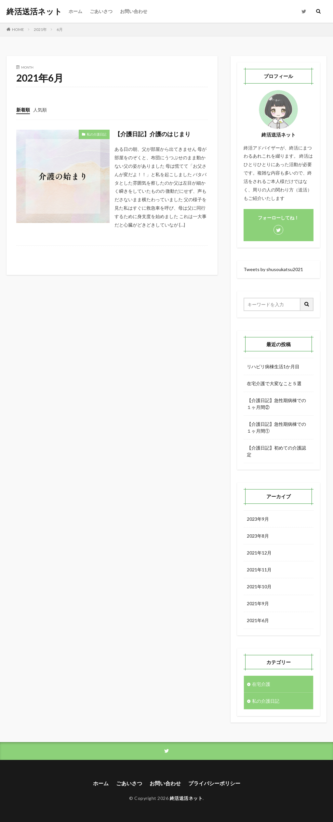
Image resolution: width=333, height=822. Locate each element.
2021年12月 (259, 552)
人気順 (40, 109)
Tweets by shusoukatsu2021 (273, 269)
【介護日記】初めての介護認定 (276, 451)
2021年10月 (259, 586)
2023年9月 (258, 519)
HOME (18, 29)
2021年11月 (259, 569)
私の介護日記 (96, 134)
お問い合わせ (133, 11)
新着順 (23, 109)
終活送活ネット (34, 11)
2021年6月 (258, 620)
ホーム (75, 11)
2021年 (40, 29)
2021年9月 (258, 603)
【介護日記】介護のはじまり (152, 133)
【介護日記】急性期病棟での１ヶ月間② (276, 404)
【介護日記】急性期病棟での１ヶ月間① (276, 427)
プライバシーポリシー (214, 783)
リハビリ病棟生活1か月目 (273, 366)
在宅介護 (261, 684)
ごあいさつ (101, 11)
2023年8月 (258, 536)
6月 (60, 29)
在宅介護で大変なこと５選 (274, 383)
